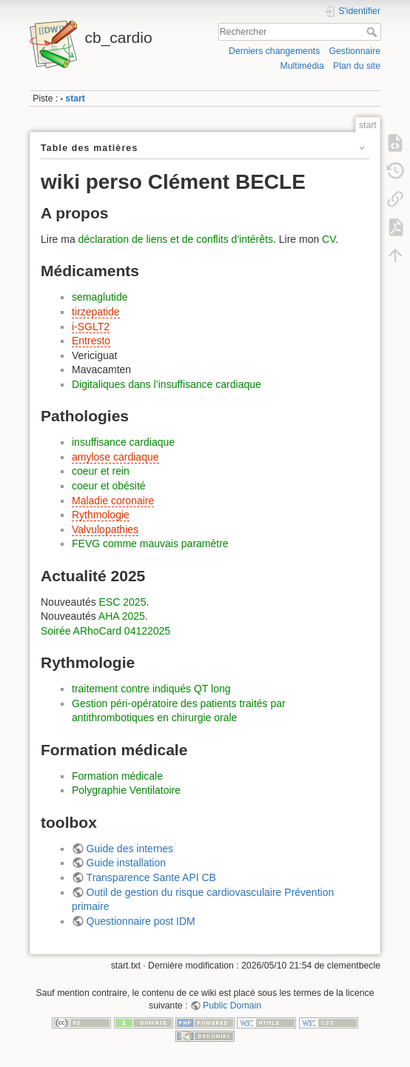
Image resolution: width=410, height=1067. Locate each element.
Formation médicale (117, 776)
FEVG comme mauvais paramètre (150, 543)
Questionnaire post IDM (141, 921)
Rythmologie (101, 515)
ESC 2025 (123, 602)
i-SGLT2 (91, 326)
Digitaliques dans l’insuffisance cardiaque (166, 384)
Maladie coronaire (113, 500)
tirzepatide (96, 312)
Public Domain (232, 1005)
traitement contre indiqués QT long (151, 689)
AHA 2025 (121, 616)
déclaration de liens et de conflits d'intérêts (175, 239)
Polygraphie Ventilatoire (126, 790)
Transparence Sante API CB (151, 877)
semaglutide (100, 297)
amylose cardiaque (115, 457)
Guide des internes (130, 848)
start (75, 98)
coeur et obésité (109, 486)
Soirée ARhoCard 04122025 (105, 631)
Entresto (91, 341)
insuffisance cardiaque (123, 442)
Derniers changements (274, 51)
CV (328, 239)
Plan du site (356, 66)
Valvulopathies (105, 529)
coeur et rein (101, 471)
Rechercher (373, 32)
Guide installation (126, 863)
